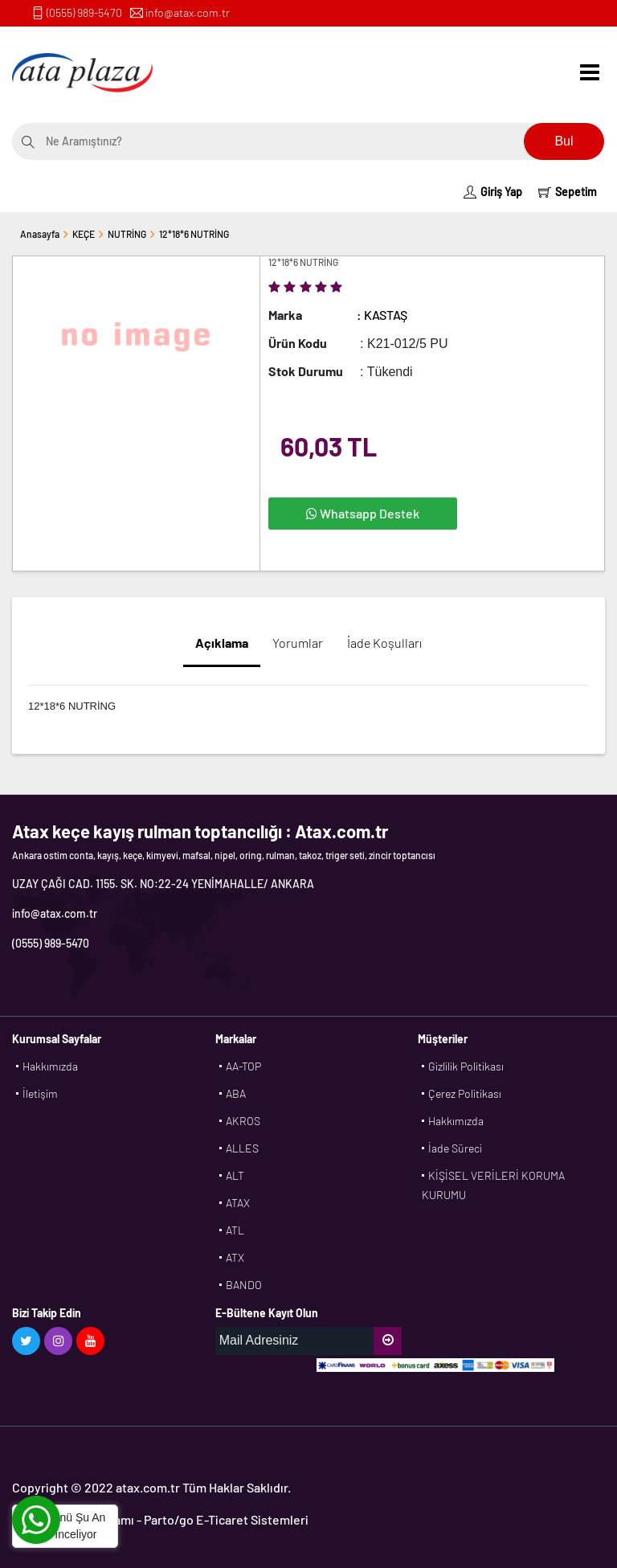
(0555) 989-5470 (84, 12)
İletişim (40, 1093)
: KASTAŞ (382, 314)
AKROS (243, 1121)
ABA (236, 1093)
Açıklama (221, 642)
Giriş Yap (493, 192)
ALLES (242, 1148)
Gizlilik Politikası (466, 1066)
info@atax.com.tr (187, 12)
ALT (235, 1175)
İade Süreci (455, 1148)
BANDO (244, 1285)
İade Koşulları (384, 642)
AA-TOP (243, 1066)
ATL (235, 1230)
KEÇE (83, 233)
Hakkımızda (50, 1066)
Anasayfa (39, 233)
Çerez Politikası (464, 1093)
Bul (563, 141)
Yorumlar (297, 642)
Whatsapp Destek (362, 513)
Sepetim (567, 192)
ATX (235, 1257)
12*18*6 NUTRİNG (194, 233)
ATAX (238, 1203)
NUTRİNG (127, 233)
